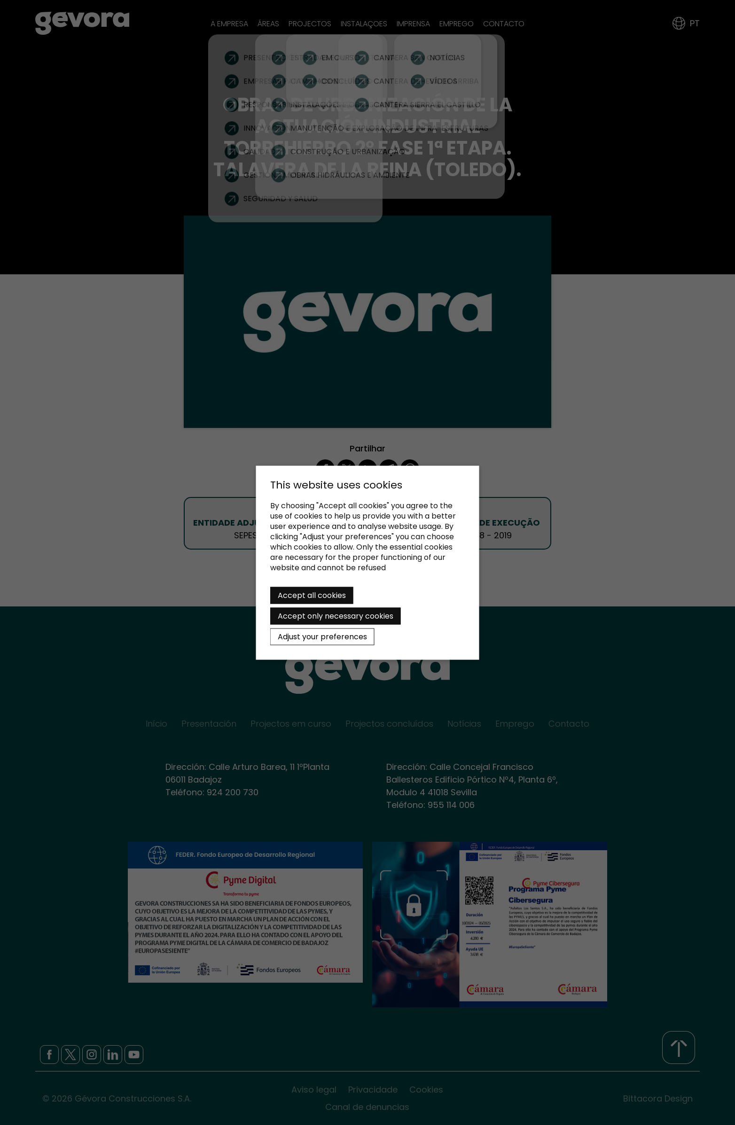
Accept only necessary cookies (335, 615)
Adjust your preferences (322, 636)
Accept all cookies (312, 595)
